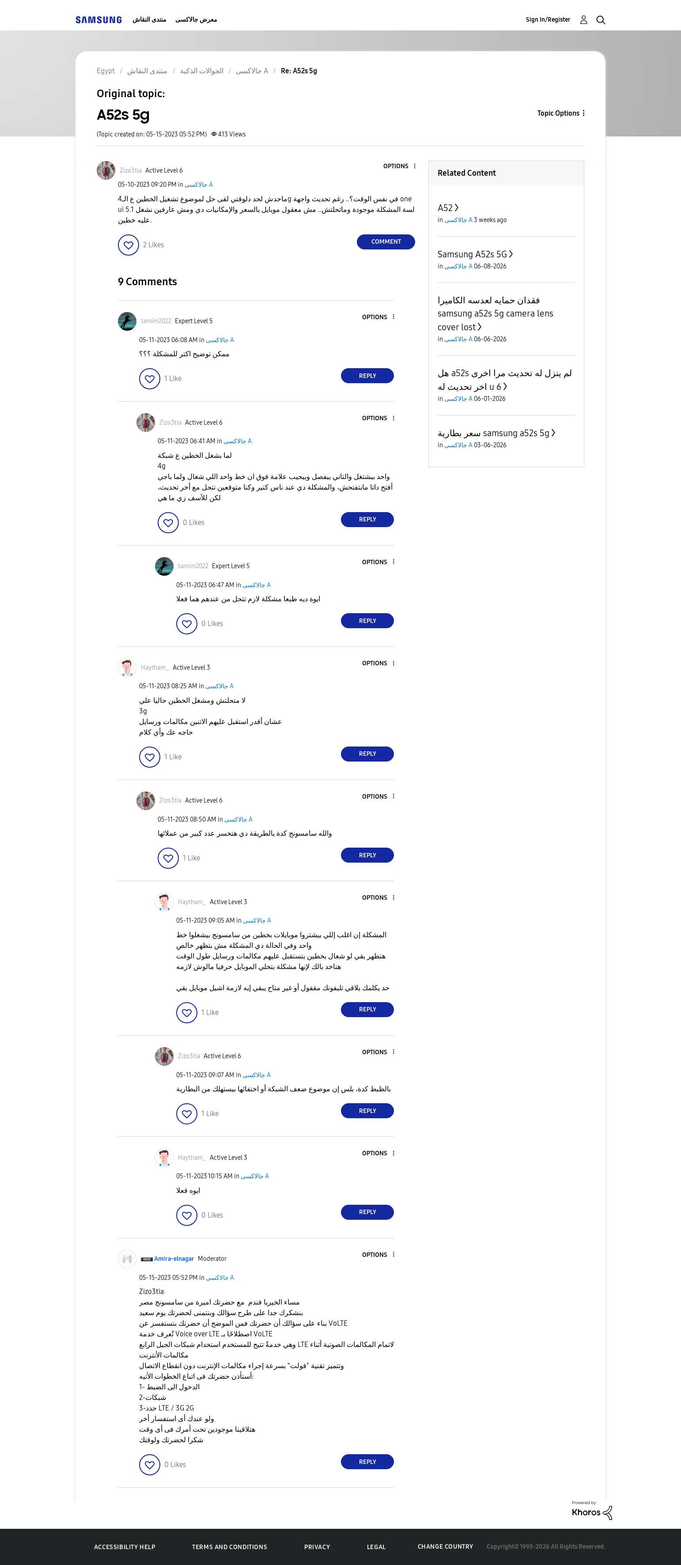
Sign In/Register (548, 19)
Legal (376, 1547)
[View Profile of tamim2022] (156, 321)
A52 (445, 208)
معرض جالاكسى (196, 19)
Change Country (445, 1546)
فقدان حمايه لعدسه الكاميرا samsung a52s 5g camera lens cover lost (495, 313)
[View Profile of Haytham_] (155, 667)
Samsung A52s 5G (472, 254)
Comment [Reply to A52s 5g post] (386, 241)
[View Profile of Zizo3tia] (131, 170)
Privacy (317, 1547)
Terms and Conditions (229, 1547)
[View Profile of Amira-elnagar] (174, 1259)
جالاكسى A (199, 185)
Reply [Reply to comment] (367, 376)
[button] (400, 166)
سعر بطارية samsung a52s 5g (493, 433)
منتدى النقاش (149, 19)
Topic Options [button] (558, 113)
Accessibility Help (124, 1547)
